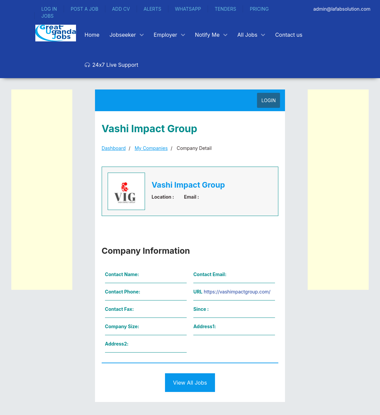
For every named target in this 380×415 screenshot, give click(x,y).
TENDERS (225, 9)
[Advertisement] (41, 189)
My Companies (151, 148)
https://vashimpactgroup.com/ (237, 291)
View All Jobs (190, 382)
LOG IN (49, 9)
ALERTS (152, 9)
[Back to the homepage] (55, 33)
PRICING (259, 9)
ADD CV (121, 9)
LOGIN (268, 100)
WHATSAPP (188, 9)
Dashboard (114, 148)
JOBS (47, 16)
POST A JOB (84, 9)
